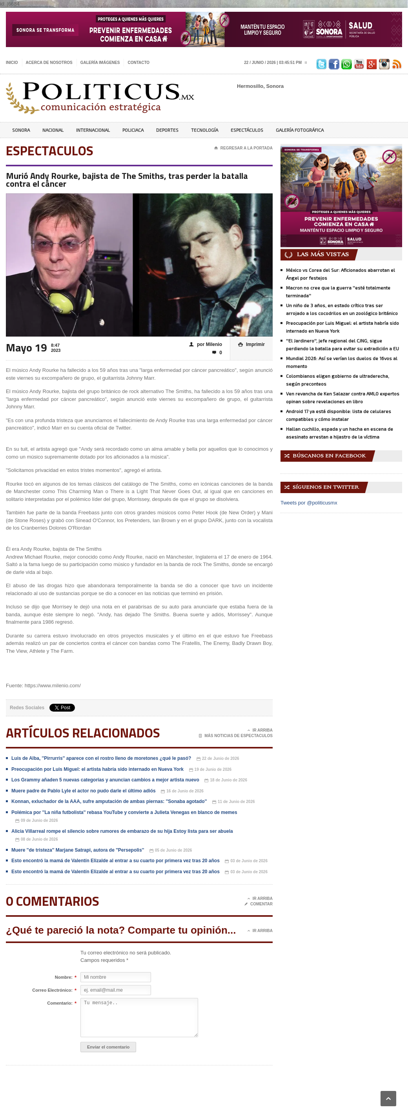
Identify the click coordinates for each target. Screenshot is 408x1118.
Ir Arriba (260, 730)
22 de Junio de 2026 (218, 759)
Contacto (138, 62)
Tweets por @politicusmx (308, 503)
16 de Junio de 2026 (182, 791)
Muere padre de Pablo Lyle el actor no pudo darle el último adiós (83, 791)
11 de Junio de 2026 (233, 802)
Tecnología (204, 130)
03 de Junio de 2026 (246, 861)
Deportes (167, 130)
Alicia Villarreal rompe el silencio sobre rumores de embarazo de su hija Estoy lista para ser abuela (122, 831)
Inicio (12, 62)
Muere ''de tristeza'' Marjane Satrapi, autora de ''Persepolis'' (77, 850)
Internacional (93, 130)
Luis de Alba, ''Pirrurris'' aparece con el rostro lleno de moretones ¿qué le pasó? (101, 758)
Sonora (21, 130)
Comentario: (60, 1003)
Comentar (258, 904)
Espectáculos (247, 130)
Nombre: (64, 977)
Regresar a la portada (243, 148)
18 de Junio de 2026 (225, 780)
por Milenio (205, 344)
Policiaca (133, 130)
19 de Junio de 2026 (210, 770)
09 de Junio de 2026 (36, 821)
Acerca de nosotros (49, 62)
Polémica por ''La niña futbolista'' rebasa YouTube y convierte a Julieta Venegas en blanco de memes (124, 812)
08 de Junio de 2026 (36, 840)
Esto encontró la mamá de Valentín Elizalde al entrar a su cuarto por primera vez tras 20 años (115, 860)
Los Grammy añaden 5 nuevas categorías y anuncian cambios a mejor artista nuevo (105, 780)
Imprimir (251, 344)
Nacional (53, 130)
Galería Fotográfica (300, 130)
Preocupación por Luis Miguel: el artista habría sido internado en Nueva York (97, 769)
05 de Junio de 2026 (170, 851)
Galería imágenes (100, 62)
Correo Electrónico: (52, 990)
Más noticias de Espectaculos (236, 736)
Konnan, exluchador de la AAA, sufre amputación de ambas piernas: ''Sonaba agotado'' (109, 801)
